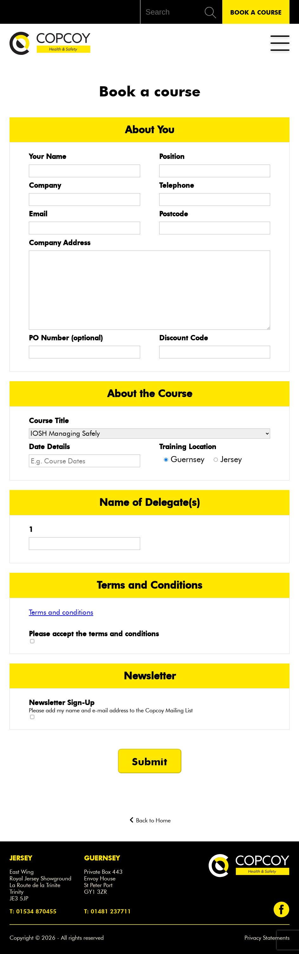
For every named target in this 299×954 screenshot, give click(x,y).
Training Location (187, 446)
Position (172, 156)
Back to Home (150, 820)
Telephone (176, 185)
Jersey (231, 459)
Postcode (173, 213)
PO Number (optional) (66, 337)
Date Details (49, 446)
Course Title (49, 420)
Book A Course (256, 12)
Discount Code (183, 337)
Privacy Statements (266, 937)
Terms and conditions (61, 612)
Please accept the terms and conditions (94, 633)
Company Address (59, 242)
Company (45, 185)
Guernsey (187, 459)
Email (38, 213)
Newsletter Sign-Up (61, 702)
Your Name (47, 156)
